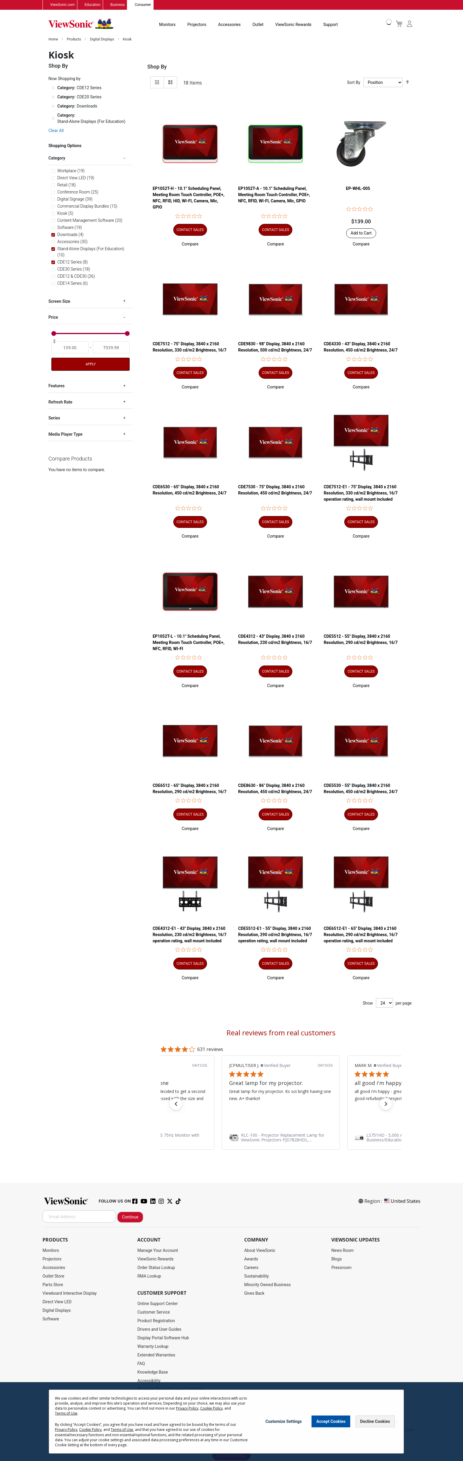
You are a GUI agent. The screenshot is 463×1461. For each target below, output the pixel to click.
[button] (190, 244)
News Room (342, 1250)
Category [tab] (56, 158)
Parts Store (53, 1285)
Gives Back (254, 1293)
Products (74, 40)
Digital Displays (102, 40)
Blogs (336, 1259)
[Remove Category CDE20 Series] (53, 97)
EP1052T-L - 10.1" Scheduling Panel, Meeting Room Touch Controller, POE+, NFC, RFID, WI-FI (188, 642)
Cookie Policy (211, 1408)
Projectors (197, 24)
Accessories (229, 24)
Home (53, 40)
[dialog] (231, 1421)
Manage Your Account (157, 1250)
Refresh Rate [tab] (60, 402)
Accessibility (148, 1381)
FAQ (141, 1363)
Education (92, 5)
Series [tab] (54, 418)
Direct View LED (57, 1302)
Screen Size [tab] (59, 301)
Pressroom (341, 1267)
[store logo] (80, 24)
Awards (251, 1259)
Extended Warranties (156, 1355)
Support (330, 24)
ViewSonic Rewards (293, 24)
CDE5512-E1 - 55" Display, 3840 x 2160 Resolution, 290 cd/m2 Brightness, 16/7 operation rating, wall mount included (275, 934)
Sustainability (256, 1276)
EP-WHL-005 (358, 188)
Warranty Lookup (152, 1346)
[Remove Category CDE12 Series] (53, 88)
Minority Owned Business (267, 1285)
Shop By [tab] (157, 67)
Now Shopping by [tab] (64, 79)
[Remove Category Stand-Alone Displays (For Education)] (53, 119)
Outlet (257, 24)
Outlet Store (53, 1276)
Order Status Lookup (156, 1267)
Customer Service (153, 1312)
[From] (70, 348)
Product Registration (156, 1321)
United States (401, 1201)
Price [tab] (53, 317)
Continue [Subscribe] (130, 1217)
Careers (251, 1267)
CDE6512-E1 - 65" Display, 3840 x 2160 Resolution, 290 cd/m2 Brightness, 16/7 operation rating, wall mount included (360, 934)
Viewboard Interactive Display (70, 1293)
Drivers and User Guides (159, 1329)
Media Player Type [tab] (65, 434)
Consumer (143, 5)
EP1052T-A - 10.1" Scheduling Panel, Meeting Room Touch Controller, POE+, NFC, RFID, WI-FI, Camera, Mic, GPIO (274, 195)
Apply (90, 364)
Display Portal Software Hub (163, 1338)
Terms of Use (66, 1413)
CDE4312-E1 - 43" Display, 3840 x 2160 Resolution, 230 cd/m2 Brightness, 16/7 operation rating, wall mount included (189, 934)
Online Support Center (157, 1303)
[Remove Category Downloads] (53, 106)
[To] (111, 348)
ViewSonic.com (62, 5)
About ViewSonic (259, 1250)
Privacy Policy (187, 1408)
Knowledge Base (152, 1372)
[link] (280, 1137)
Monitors (167, 24)
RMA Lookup (149, 1276)
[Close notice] (396, 1421)
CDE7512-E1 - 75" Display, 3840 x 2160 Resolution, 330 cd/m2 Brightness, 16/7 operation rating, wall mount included (360, 493)
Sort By (353, 82)
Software (51, 1319)
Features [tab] (56, 386)
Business (117, 5)
